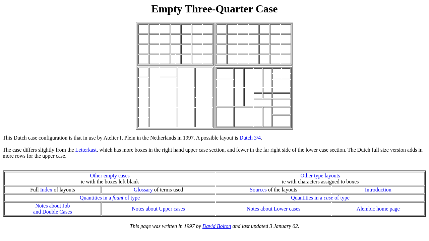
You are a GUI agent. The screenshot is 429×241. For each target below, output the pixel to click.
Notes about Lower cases (273, 209)
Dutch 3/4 (250, 138)
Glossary (143, 189)
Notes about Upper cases (158, 209)
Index (46, 189)
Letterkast (86, 150)
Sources (258, 189)
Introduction (378, 189)
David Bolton (216, 226)
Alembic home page (378, 209)
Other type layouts (320, 175)
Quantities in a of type (110, 197)
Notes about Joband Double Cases (52, 209)
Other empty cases (110, 175)
